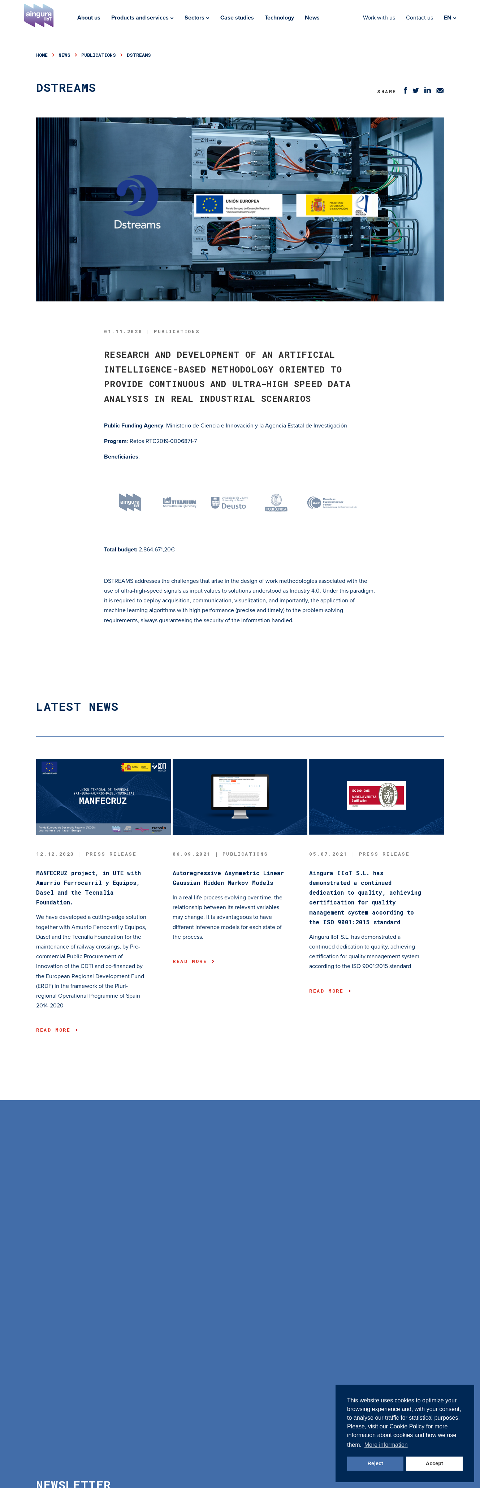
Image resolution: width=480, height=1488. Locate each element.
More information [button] (386, 1445)
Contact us (419, 17)
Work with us (379, 17)
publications (98, 55)
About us (88, 17)
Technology (279, 17)
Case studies (237, 17)
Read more (57, 1030)
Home (42, 55)
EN (450, 17)
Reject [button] (375, 1463)
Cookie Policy (406, 1426)
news (64, 55)
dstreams (139, 55)
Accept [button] (434, 1463)
